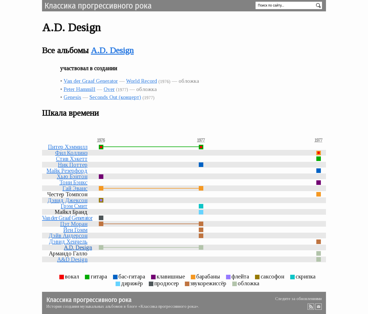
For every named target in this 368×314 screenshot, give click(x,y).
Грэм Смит (74, 206)
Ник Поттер (72, 165)
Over (109, 89)
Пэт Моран (73, 224)
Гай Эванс (74, 188)
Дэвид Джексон (67, 200)
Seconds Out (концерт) (115, 97)
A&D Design (72, 259)
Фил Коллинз (71, 153)
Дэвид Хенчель (68, 241)
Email (319, 307)
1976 (101, 140)
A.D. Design (112, 50)
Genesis (72, 97)
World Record (141, 81)
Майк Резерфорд (67, 170)
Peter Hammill (79, 89)
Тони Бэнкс (73, 182)
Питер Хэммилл (67, 147)
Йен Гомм (75, 230)
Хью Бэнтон (72, 176)
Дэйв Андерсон (68, 235)
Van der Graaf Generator (91, 81)
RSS (311, 307)
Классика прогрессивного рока (98, 6)
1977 (201, 140)
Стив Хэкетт (71, 159)
